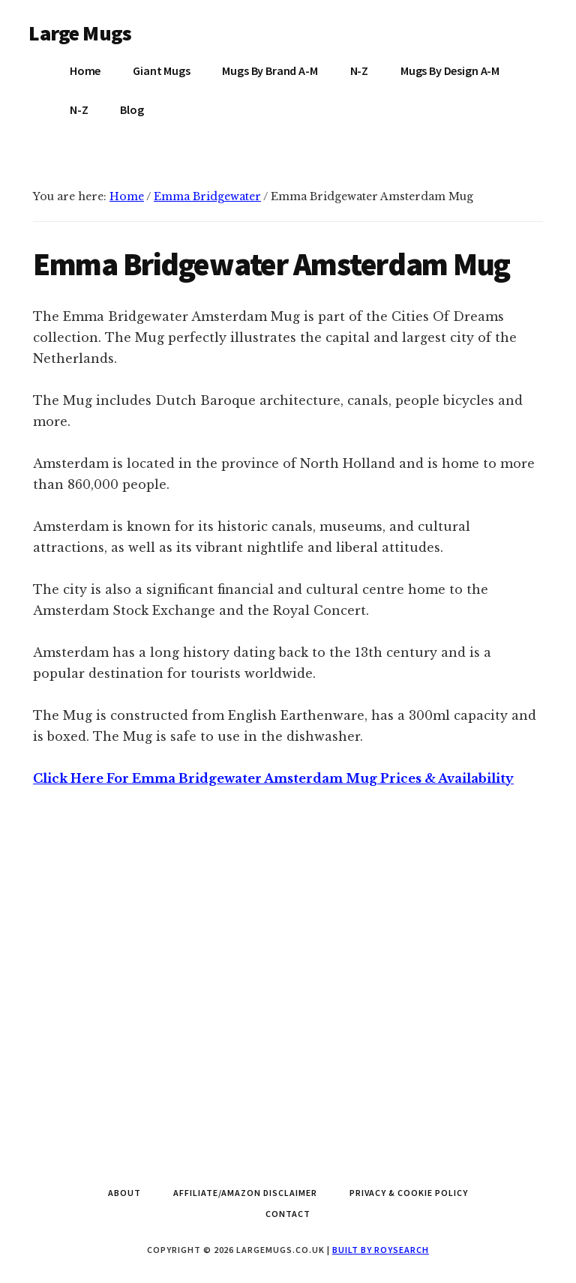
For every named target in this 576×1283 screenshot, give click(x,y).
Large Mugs (79, 32)
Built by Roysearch (380, 1249)
